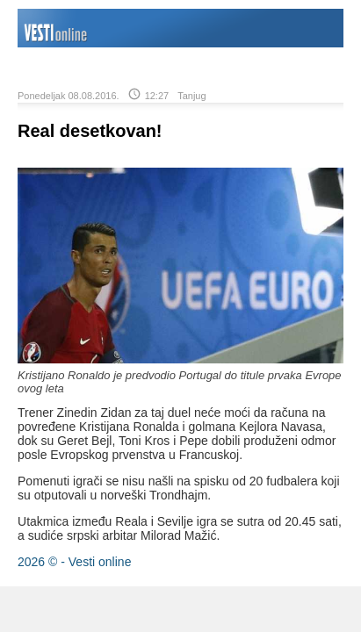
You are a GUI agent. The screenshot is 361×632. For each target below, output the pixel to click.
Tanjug (191, 95)
